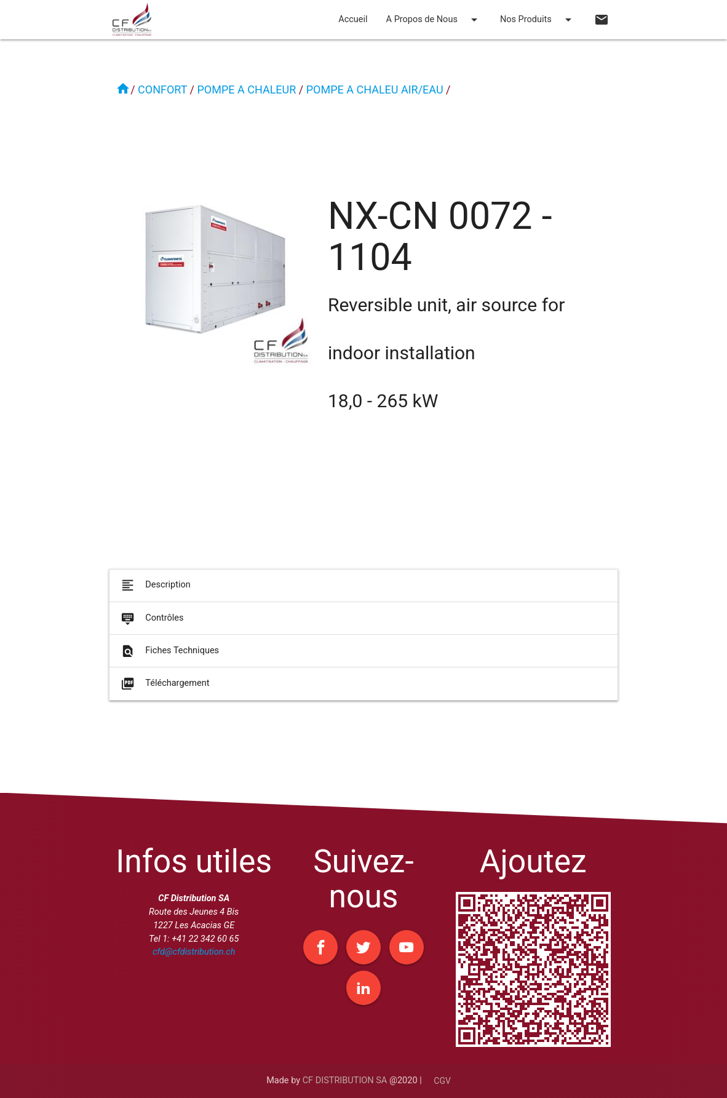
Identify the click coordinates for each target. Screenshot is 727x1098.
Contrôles (151, 624)
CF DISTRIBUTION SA (345, 1080)
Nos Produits (538, 19)
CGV (442, 1081)
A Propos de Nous (434, 19)
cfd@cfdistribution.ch (194, 952)
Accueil (352, 19)
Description (155, 591)
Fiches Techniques (169, 657)
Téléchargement (164, 690)
